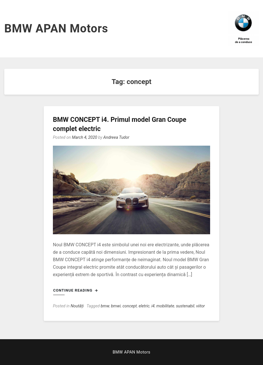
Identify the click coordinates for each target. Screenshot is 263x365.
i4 (152, 306)
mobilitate (165, 306)
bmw (105, 306)
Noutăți (77, 306)
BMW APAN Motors (56, 28)
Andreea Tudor (116, 137)
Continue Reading (75, 290)
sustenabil (185, 306)
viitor (200, 306)
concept (130, 306)
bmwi (116, 306)
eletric (144, 306)
